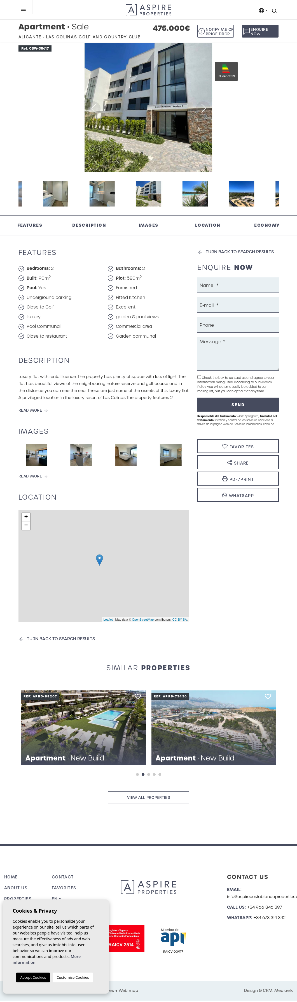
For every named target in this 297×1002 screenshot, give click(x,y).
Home (11, 877)
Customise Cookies (73, 977)
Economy (267, 225)
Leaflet (108, 619)
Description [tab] (89, 225)
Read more (30, 410)
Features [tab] (29, 225)
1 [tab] (137, 774)
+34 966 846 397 (264, 907)
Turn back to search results (61, 639)
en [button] (55, 898)
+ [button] (26, 517)
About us (15, 887)
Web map (128, 990)
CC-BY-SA (179, 619)
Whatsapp (238, 495)
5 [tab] (159, 774)
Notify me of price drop (219, 31)
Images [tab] (148, 225)
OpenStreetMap (143, 619)
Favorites (64, 887)
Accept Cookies (33, 977)
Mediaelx (283, 990)
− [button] (26, 525)
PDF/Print (238, 479)
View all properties (148, 797)
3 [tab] (148, 774)
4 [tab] (154, 774)
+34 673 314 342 (270, 917)
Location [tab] (208, 225)
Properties (18, 898)
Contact (63, 877)
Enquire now (259, 31)
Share (238, 463)
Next (287, 108)
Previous (10, 108)
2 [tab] (143, 774)
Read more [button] (30, 476)
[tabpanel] (83, 727)
